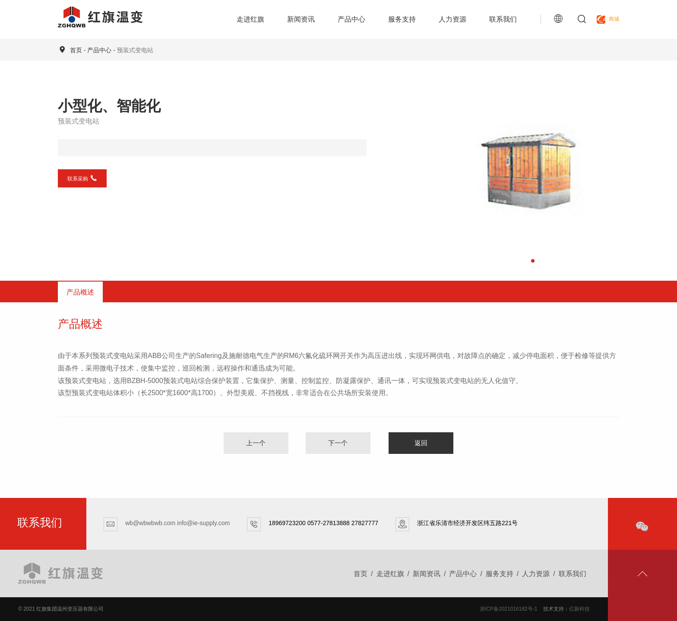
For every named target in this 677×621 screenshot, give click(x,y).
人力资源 (452, 19)
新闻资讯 (301, 19)
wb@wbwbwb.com (150, 523)
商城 (608, 19)
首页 (76, 50)
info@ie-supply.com (203, 523)
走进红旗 (250, 19)
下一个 (338, 443)
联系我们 (503, 19)
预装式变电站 (135, 50)
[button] (533, 261)
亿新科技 (579, 609)
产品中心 (351, 19)
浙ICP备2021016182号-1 (508, 609)
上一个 (256, 443)
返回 (420, 443)
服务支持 (402, 19)
